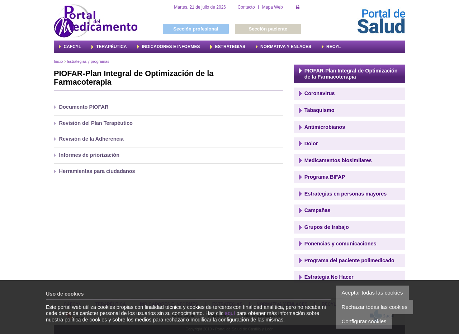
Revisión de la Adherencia (91, 139)
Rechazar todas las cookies (374, 307)
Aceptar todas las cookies (372, 293)
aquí (230, 313)
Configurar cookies (364, 321)
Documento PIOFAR (84, 107)
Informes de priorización (89, 155)
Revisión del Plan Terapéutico (96, 123)
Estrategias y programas (88, 61)
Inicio (58, 61)
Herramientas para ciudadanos (97, 171)
